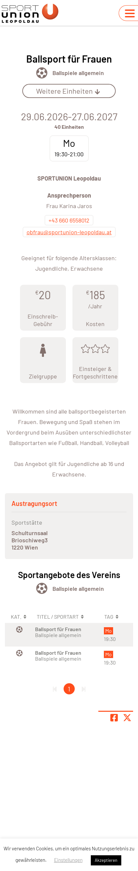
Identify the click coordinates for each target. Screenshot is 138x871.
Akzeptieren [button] (106, 860)
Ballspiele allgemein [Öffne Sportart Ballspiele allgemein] (78, 72)
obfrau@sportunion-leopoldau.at (69, 232)
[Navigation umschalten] (130, 13)
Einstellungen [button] (68, 860)
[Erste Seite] (54, 688)
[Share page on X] (127, 718)
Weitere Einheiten (68, 91)
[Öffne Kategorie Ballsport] (42, 73)
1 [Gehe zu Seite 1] (69, 689)
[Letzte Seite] (83, 688)
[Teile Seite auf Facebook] (114, 718)
